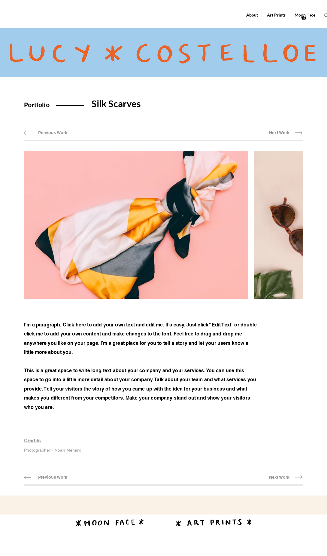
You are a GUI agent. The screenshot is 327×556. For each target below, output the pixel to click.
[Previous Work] (52, 133)
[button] (305, 17)
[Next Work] (279, 133)
